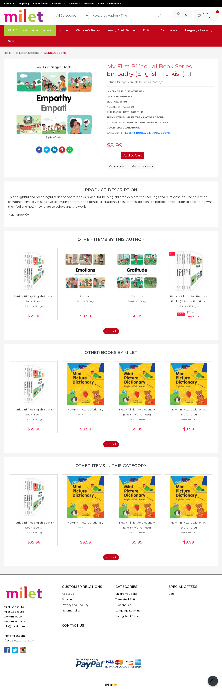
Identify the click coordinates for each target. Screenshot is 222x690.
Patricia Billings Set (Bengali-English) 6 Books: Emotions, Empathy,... (188, 301)
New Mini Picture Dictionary (85, 409)
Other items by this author (111, 239)
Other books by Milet (111, 352)
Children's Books (133, 132)
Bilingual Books (158, 132)
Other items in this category (111, 465)
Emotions (85, 296)
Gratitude (137, 296)
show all (111, 331)
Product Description (111, 189)
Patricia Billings (34, 306)
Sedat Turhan (85, 414)
